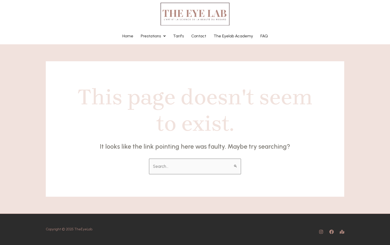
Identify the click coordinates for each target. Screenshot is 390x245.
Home (127, 36)
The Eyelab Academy (233, 36)
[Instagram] (321, 232)
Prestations (153, 36)
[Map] (342, 232)
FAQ (264, 36)
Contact (198, 36)
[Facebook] (331, 232)
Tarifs (178, 36)
